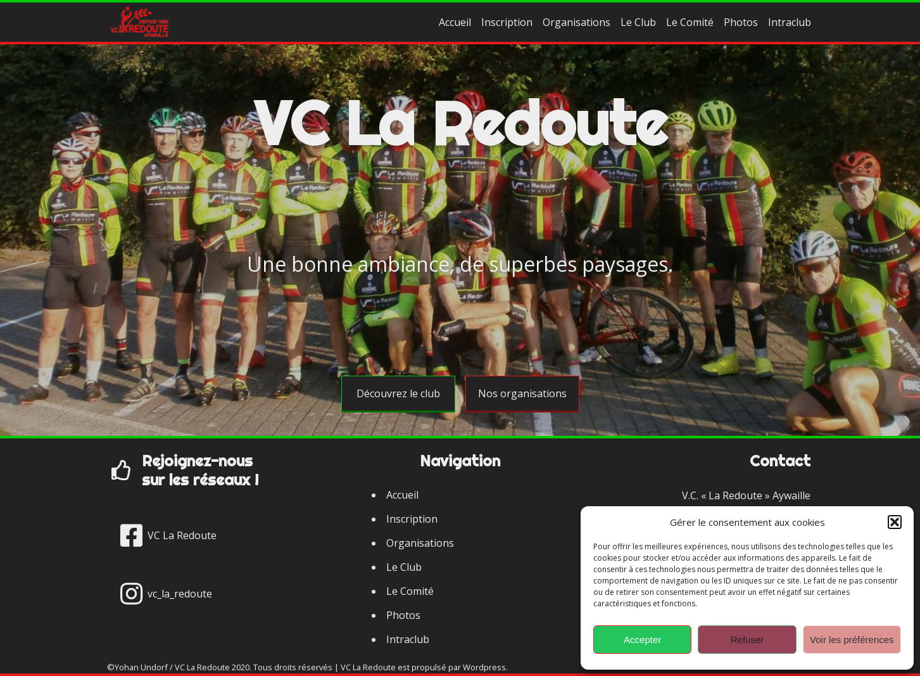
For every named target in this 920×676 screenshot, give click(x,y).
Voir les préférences (852, 639)
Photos (741, 22)
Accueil (455, 22)
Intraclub (789, 22)
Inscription (506, 22)
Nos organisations (522, 393)
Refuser (747, 639)
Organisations (576, 22)
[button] (894, 522)
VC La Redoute (460, 123)
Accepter (642, 639)
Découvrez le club (398, 393)
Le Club (638, 22)
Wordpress (484, 667)
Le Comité (690, 22)
